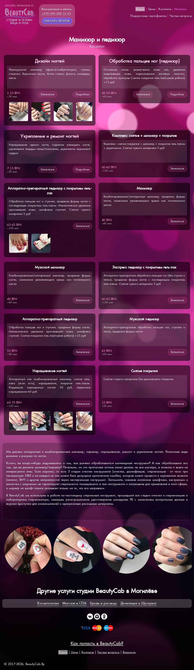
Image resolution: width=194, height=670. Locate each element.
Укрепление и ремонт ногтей (49, 136)
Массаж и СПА (74, 603)
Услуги (140, 9)
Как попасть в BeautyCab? (97, 643)
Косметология (48, 603)
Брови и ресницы (103, 603)
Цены (151, 9)
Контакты (165, 9)
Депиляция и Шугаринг (139, 603)
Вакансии (129, 652)
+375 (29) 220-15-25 (56, 13)
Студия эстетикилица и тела (19, 14)
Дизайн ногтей (50, 61)
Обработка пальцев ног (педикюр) (144, 61)
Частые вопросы (181, 16)
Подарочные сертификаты (148, 16)
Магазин (180, 9)
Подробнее (83, 94)
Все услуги (97, 46)
